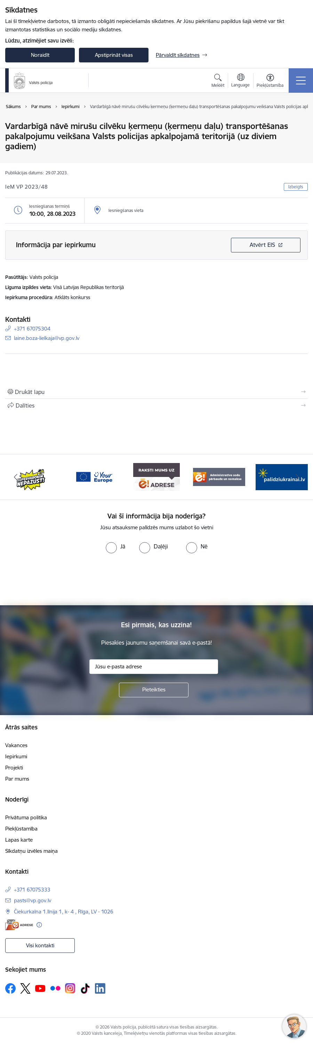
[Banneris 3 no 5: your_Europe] (94, 476)
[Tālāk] (297, 477)
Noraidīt (40, 55)
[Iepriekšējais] (15, 477)
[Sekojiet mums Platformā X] (25, 988)
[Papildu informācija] (39, 924)
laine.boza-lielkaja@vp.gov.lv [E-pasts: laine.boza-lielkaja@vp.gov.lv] (46, 338)
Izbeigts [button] (295, 186)
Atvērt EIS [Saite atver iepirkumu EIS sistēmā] (262, 244)
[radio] (115, 546)
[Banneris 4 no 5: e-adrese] (156, 476)
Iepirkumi (16, 756)
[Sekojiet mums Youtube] (40, 988)
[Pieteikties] (153, 690)
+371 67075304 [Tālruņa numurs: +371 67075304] (32, 328)
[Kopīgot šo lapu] (156, 405)
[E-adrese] (19, 925)
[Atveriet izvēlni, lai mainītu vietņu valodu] (240, 81)
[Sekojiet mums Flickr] (55, 988)
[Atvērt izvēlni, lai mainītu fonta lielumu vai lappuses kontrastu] (270, 81)
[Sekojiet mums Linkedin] (100, 988)
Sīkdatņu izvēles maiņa (31, 851)
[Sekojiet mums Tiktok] (85, 988)
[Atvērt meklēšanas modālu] (218, 81)
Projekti (14, 767)
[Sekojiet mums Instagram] (70, 988)
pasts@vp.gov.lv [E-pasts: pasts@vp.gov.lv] (32, 900)
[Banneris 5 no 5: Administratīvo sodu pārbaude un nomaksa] (219, 476)
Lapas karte (19, 839)
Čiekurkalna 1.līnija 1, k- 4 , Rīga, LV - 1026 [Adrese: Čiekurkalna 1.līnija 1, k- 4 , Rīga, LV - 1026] (63, 911)
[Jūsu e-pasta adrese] (153, 666)
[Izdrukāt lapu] (156, 392)
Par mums (17, 778)
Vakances (16, 745)
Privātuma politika (26, 817)
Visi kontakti (40, 945)
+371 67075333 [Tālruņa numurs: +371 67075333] (32, 889)
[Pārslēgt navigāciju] (301, 80)
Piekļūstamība (21, 828)
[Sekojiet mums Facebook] (10, 988)
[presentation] (156, 579)
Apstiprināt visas (114, 55)
